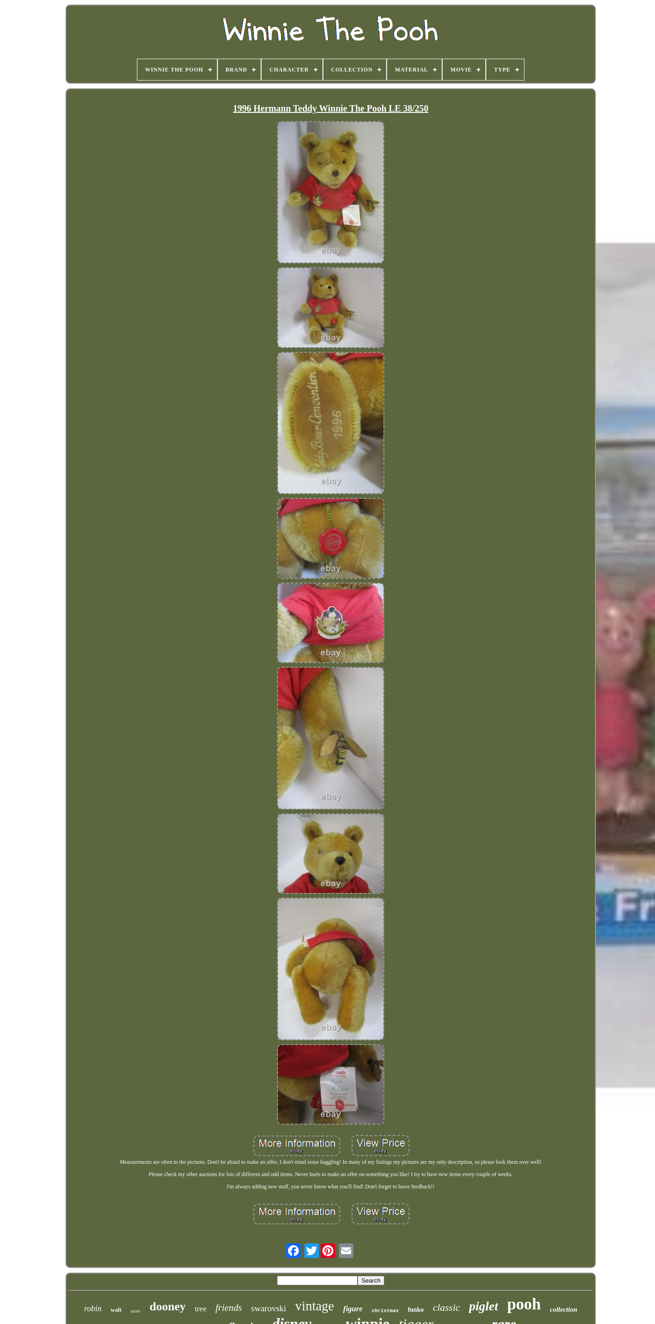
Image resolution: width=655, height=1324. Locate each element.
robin (92, 1308)
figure (353, 1308)
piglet (483, 1306)
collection (563, 1309)
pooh (524, 1304)
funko (415, 1309)
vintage (314, 1306)
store (136, 1311)
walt (116, 1309)
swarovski (268, 1308)
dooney (168, 1306)
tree (200, 1308)
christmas (385, 1311)
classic (446, 1307)
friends (229, 1307)
